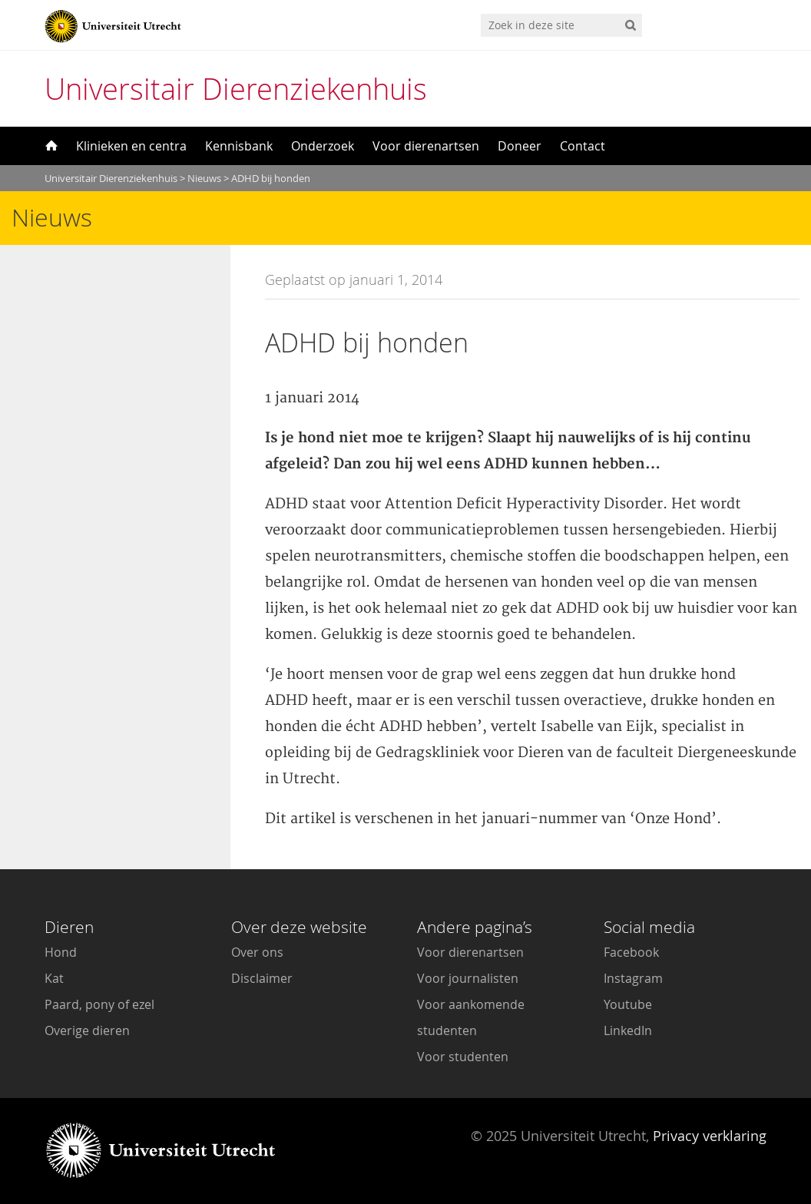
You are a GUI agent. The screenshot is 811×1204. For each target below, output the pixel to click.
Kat (54, 978)
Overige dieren (87, 1030)
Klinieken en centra (131, 145)
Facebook (631, 952)
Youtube (628, 1004)
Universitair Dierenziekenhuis (236, 88)
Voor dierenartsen (425, 145)
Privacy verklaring (709, 1135)
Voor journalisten (467, 978)
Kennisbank (239, 145)
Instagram (633, 978)
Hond (61, 952)
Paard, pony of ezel (99, 1004)
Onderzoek (322, 145)
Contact (582, 145)
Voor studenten (462, 1056)
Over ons (257, 952)
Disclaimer (262, 978)
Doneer (519, 145)
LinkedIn (628, 1030)
